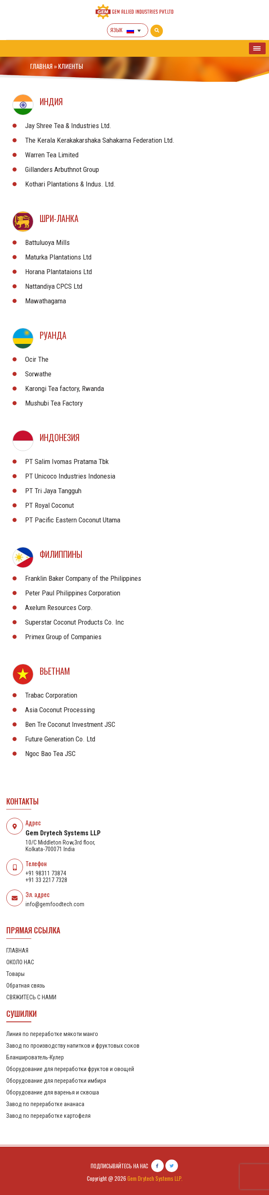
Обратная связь (25, 985)
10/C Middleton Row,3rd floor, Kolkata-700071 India (60, 845)
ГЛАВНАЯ (41, 66)
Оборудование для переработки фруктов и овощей (70, 1069)
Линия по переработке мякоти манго (52, 1034)
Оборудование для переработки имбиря (56, 1080)
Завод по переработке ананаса (45, 1104)
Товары (15, 974)
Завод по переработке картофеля (48, 1115)
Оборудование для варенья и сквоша (52, 1092)
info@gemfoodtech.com (54, 904)
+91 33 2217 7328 (46, 880)
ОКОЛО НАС (20, 962)
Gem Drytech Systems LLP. (155, 1178)
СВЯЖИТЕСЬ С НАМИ (31, 997)
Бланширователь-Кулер (35, 1057)
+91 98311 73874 (45, 873)
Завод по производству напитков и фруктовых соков (73, 1045)
